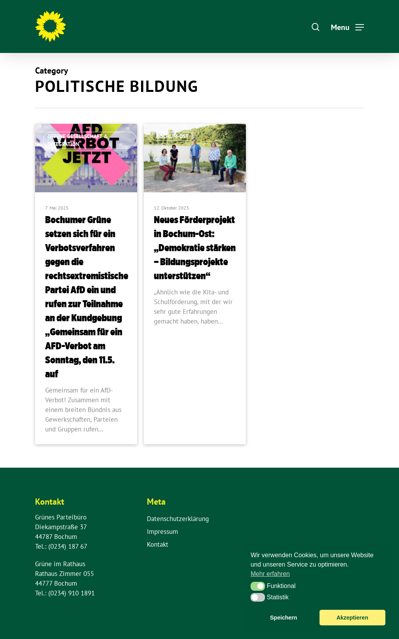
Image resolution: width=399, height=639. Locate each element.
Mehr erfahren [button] (270, 573)
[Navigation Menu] (347, 26)
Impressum (162, 531)
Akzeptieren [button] (352, 617)
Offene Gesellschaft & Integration (78, 140)
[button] (258, 586)
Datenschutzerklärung (178, 518)
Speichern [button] (283, 617)
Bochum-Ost (172, 136)
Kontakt (157, 544)
